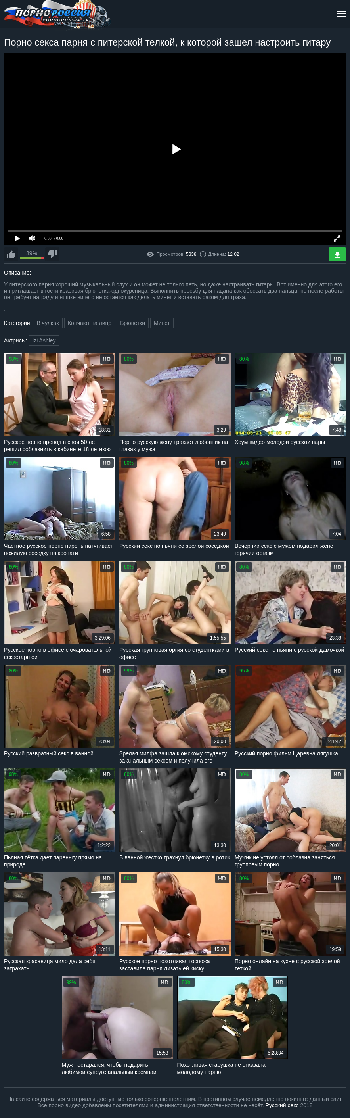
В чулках (47, 323)
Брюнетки (132, 323)
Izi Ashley (43, 340)
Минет (162, 323)
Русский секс (282, 1105)
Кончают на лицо (89, 323)
